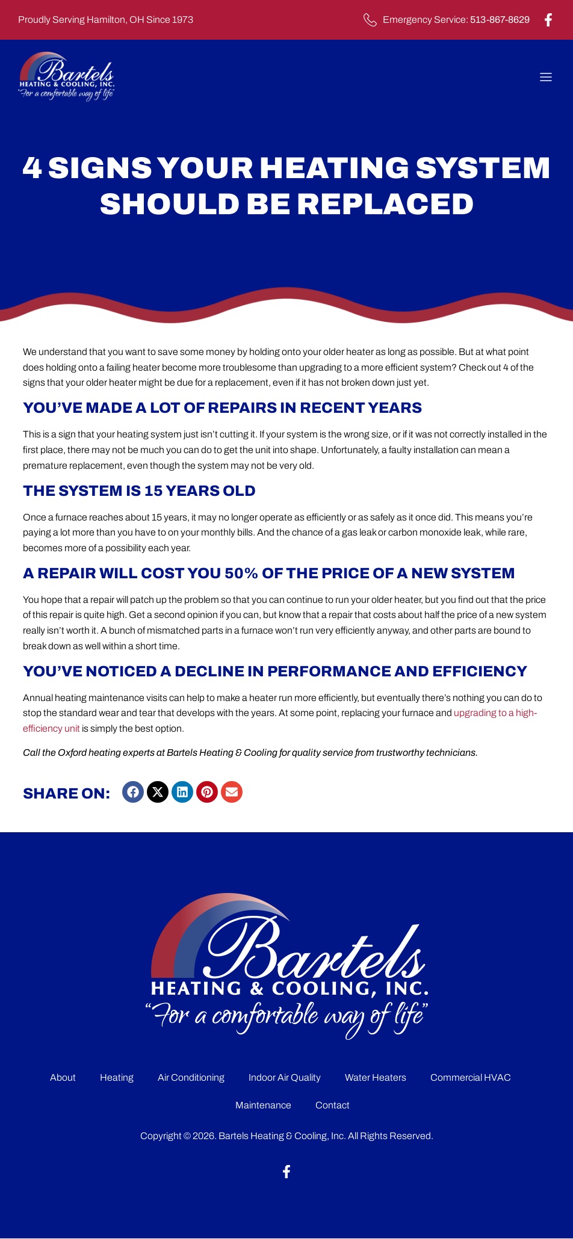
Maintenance (263, 1105)
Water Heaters (375, 1077)
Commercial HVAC (470, 1077)
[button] (133, 792)
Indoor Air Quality (285, 1077)
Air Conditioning (191, 1077)
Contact (332, 1105)
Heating (117, 1077)
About (63, 1077)
